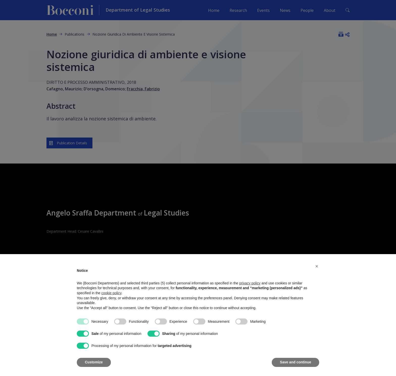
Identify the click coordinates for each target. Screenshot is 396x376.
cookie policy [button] (111, 293)
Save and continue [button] (295, 362)
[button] (317, 266)
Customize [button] (94, 362)
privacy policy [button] (249, 283)
